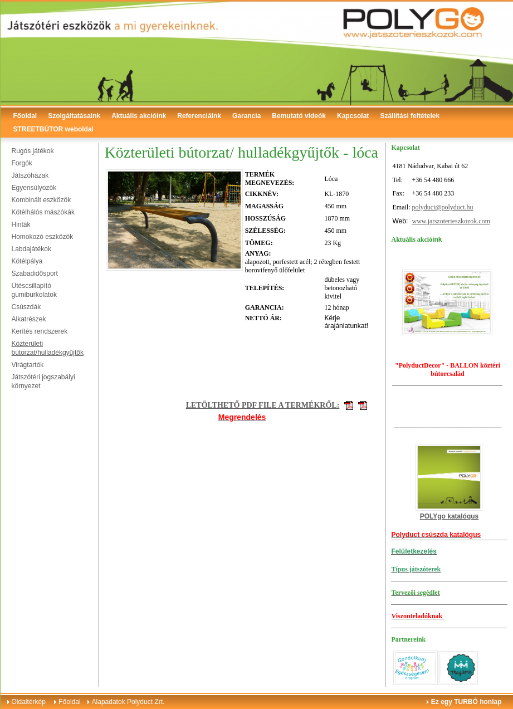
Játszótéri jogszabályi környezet (43, 381)
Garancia (246, 116)
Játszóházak (30, 175)
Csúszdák (26, 307)
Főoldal (25, 116)
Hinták (21, 224)
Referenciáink (199, 116)
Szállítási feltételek (409, 116)
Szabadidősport (35, 273)
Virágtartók (28, 365)
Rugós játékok (33, 151)
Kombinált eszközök (41, 200)
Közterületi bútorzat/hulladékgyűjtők (48, 348)
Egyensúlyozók (34, 188)
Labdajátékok (31, 249)
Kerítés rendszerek (40, 331)
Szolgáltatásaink (74, 116)
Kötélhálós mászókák (43, 212)
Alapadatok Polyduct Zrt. (128, 702)
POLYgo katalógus (449, 516)
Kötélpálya (27, 261)
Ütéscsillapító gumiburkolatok (34, 290)
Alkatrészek (29, 319)
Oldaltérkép (29, 702)
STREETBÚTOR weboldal (53, 129)
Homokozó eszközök (43, 237)
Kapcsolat (353, 116)
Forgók (22, 163)
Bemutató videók (299, 116)
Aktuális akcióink (138, 116)
